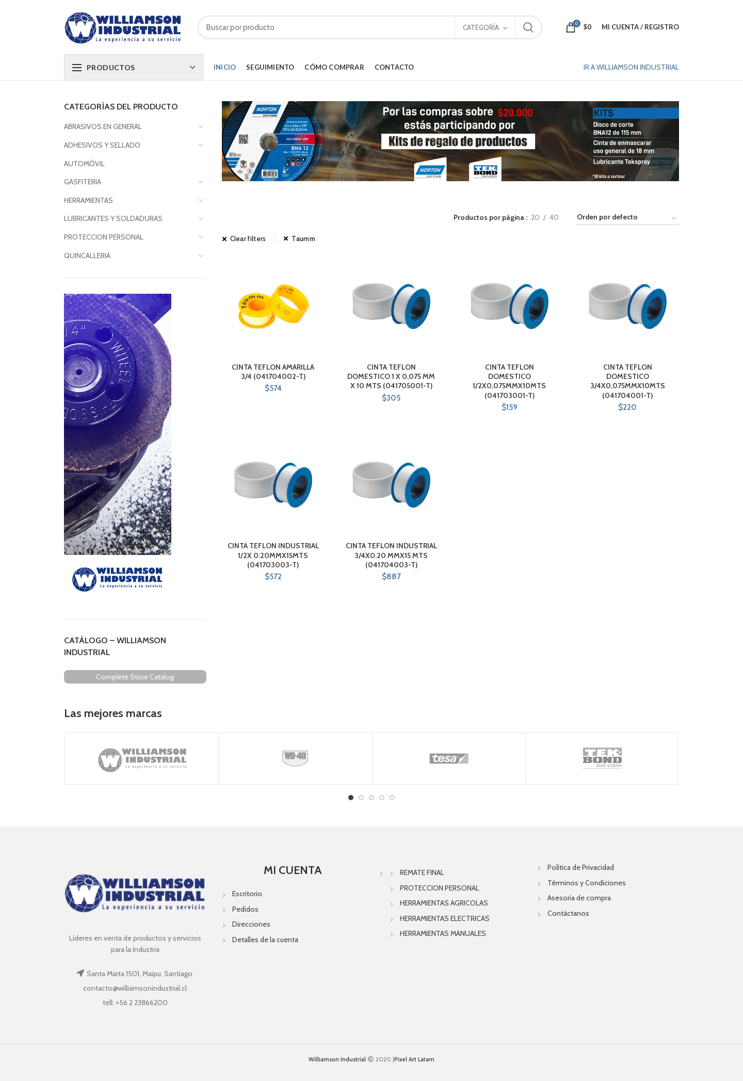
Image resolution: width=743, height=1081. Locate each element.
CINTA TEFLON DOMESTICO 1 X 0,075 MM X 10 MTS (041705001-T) (391, 376)
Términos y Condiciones (586, 882)
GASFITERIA (82, 181)
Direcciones (251, 924)
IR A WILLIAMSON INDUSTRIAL (631, 67)
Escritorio (247, 893)
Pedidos (245, 909)
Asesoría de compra (579, 897)
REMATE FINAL (422, 872)
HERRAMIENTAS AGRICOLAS (444, 903)
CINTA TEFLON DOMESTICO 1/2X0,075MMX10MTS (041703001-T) (509, 381)
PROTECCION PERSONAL (103, 237)
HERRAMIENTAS (88, 200)
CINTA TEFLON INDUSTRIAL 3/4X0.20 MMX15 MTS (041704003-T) (391, 555)
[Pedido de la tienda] (627, 218)
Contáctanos (568, 913)
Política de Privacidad (580, 867)
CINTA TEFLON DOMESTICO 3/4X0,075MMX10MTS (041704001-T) (627, 381)
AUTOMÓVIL (84, 163)
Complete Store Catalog (135, 676)
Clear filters (248, 238)
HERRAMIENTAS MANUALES (443, 933)
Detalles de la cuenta (265, 939)
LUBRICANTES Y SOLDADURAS (113, 218)
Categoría (481, 27)
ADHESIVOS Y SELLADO (102, 145)
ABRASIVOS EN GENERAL (103, 126)
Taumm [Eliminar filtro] (303, 238)
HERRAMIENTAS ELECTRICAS (445, 918)
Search (528, 27)
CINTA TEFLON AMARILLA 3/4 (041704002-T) (273, 371)
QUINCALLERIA (87, 255)
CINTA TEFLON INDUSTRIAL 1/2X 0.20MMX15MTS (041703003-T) (273, 555)
